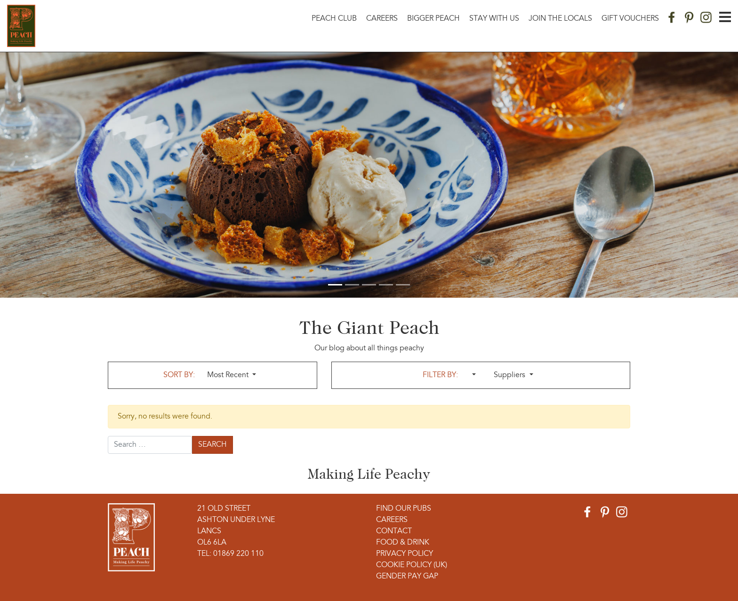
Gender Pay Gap (407, 576)
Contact (394, 531)
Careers (382, 19)
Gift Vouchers (630, 19)
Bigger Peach (433, 19)
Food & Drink (402, 542)
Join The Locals (560, 19)
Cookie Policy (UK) (411, 565)
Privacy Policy (404, 554)
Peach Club (334, 19)
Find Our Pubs (403, 509)
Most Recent (228, 375)
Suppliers (510, 375)
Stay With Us (494, 19)
